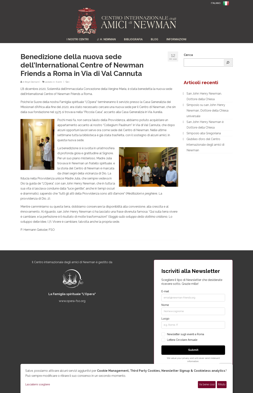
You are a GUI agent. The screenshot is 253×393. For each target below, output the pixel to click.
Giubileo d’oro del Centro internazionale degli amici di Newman (205, 144)
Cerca (188, 55)
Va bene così (207, 384)
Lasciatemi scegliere (37, 384)
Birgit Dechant (32, 82)
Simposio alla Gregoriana (204, 133)
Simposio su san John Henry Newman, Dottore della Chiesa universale (207, 110)
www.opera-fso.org (72, 301)
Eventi (59, 82)
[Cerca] (228, 62)
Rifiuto (221, 384)
